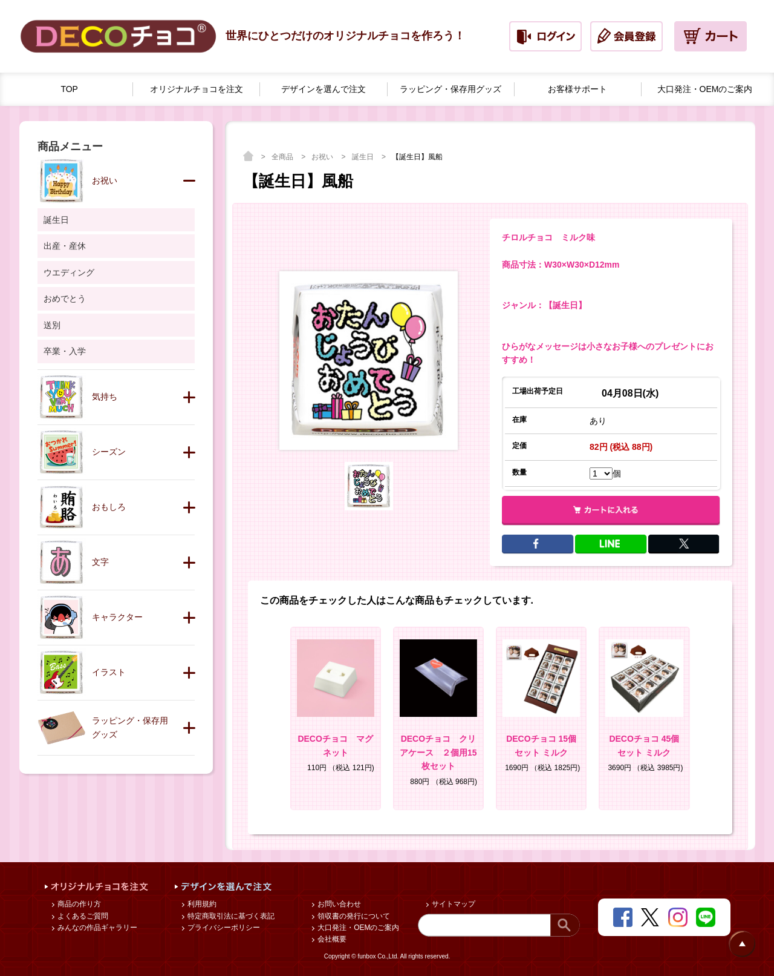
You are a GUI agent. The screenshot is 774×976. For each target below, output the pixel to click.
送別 (52, 325)
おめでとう (65, 298)
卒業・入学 (65, 351)
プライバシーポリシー (223, 927)
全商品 (283, 157)
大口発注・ (705, 89)
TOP (69, 89)
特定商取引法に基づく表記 (230, 916)
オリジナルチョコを (196, 89)
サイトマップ (452, 904)
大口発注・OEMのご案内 (358, 927)
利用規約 (201, 904)
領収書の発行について (353, 916)
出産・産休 (65, 246)
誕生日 (364, 157)
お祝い (323, 157)
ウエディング (69, 272)
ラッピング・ (450, 89)
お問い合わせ (338, 904)
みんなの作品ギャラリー (96, 927)
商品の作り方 (78, 904)
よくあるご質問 (82, 916)
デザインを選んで (323, 89)
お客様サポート (577, 89)
